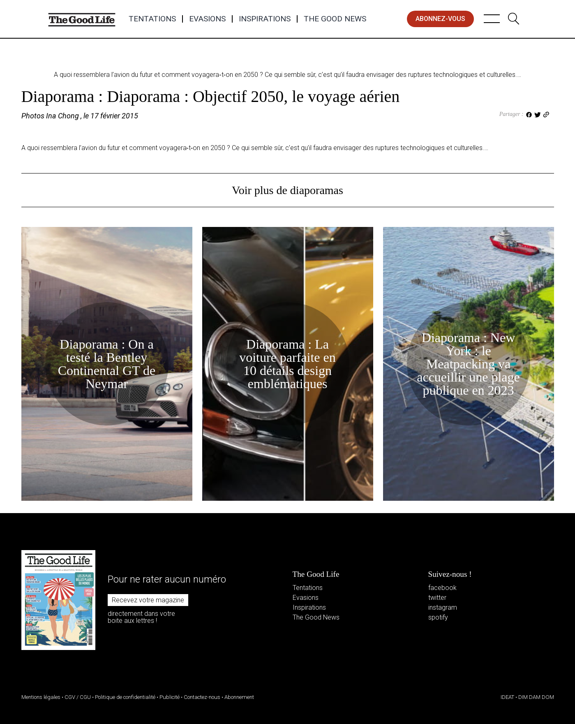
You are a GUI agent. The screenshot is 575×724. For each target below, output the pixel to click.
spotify (438, 617)
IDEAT (507, 697)
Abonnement (239, 697)
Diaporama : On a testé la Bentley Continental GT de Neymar (107, 364)
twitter (437, 597)
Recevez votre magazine (148, 600)
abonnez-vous (440, 19)
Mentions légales (40, 697)
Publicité (169, 697)
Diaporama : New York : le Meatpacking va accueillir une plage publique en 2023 (468, 364)
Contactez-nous (202, 697)
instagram (442, 607)
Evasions (207, 19)
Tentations (152, 19)
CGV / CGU (78, 697)
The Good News (335, 19)
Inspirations (265, 19)
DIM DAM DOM (536, 697)
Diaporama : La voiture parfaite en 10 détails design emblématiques (287, 364)
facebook (442, 588)
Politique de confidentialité (125, 697)
